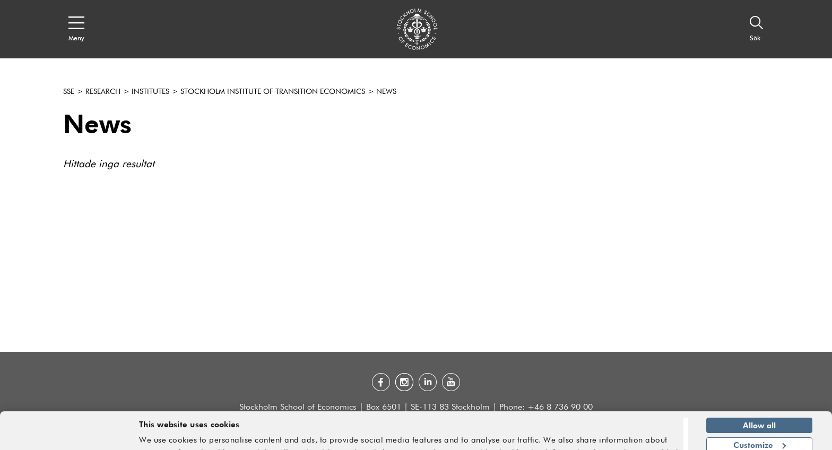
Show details (647, 437)
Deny (759, 435)
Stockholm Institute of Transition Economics (272, 92)
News (386, 92)
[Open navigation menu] (76, 29)
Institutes (150, 92)
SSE (68, 92)
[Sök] (756, 29)
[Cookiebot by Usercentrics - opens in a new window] (68, 436)
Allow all (759, 396)
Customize (759, 415)
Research (102, 92)
